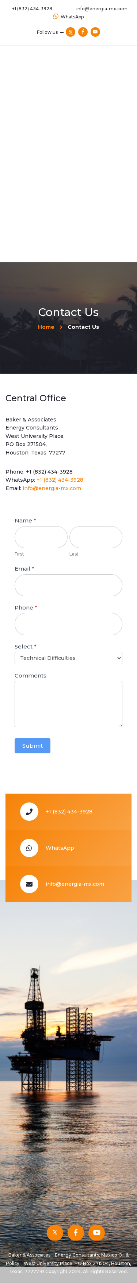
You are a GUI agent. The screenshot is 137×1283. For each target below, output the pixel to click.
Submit (32, 745)
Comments (30, 675)
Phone (26, 607)
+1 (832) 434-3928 (49, 471)
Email (24, 568)
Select (26, 646)
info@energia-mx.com (52, 488)
